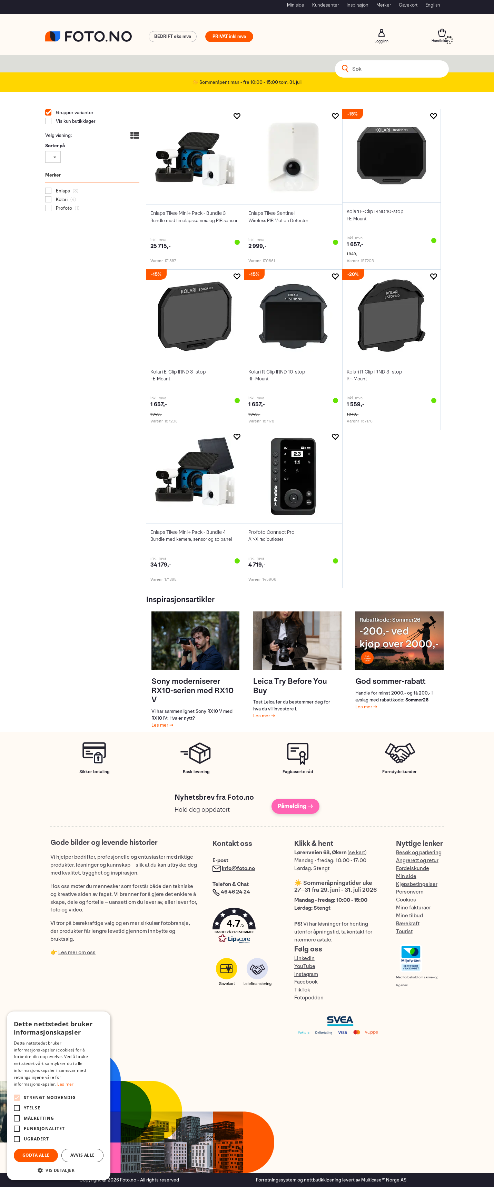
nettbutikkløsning (322, 1180)
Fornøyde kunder (399, 772)
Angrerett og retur (417, 860)
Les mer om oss (77, 952)
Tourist (404, 931)
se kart (357, 852)
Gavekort (408, 5)
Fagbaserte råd (298, 772)
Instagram (306, 974)
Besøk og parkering (419, 852)
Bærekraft (407, 923)
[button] (246, 927)
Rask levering (196, 772)
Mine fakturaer (413, 908)
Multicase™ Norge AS (383, 1180)
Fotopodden (309, 998)
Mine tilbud (409, 915)
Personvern (410, 892)
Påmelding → (295, 806)
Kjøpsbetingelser (416, 884)
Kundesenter (325, 5)
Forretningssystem (276, 1180)
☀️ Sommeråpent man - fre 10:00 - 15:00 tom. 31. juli (247, 82)
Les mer (160, 725)
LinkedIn (304, 958)
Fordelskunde (412, 868)
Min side (295, 5)
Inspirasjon (357, 5)
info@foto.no (238, 868)
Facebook (306, 982)
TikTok (302, 990)
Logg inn (381, 33)
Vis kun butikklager (75, 121)
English (432, 5)
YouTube (304, 966)
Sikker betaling (94, 772)
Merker (383, 5)
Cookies (406, 900)
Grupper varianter (74, 113)
